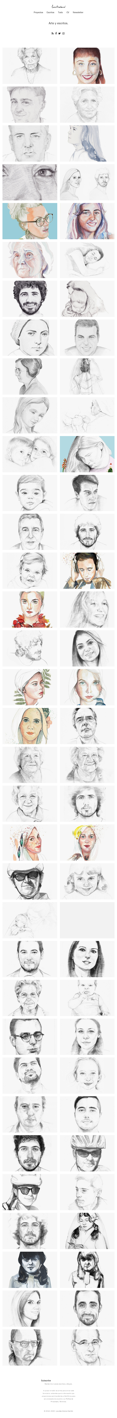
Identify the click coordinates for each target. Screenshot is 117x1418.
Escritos (50, 12)
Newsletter (78, 12)
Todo (60, 12)
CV (68, 12)
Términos (63, 1402)
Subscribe (46, 1380)
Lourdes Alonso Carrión (64, 1411)
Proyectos (38, 12)
